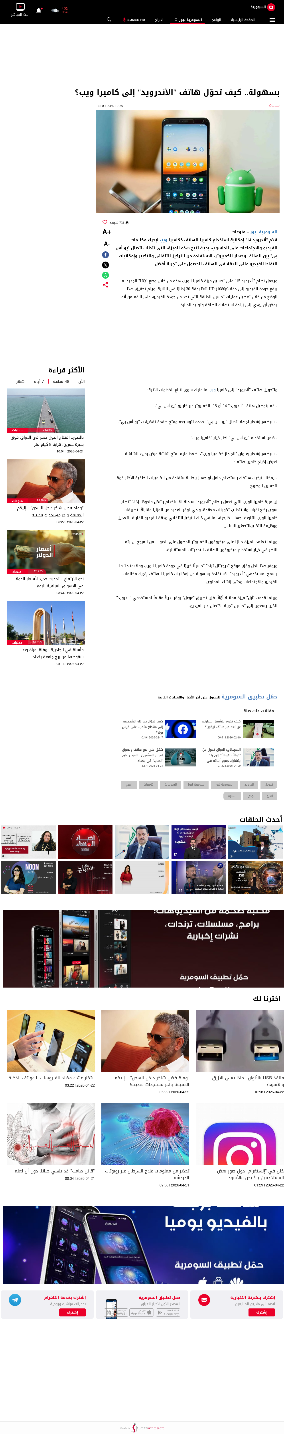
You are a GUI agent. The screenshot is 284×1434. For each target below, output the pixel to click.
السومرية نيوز (188, 20)
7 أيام (39, 381)
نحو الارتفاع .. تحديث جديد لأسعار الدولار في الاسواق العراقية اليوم (49, 582)
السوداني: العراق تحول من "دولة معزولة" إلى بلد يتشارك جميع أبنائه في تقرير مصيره (221, 758)
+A (106, 232)
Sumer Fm (136, 20)
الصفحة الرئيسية (243, 20)
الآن (81, 381)
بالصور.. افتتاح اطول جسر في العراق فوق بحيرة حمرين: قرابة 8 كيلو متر (47, 441)
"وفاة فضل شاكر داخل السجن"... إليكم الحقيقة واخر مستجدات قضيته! (50, 511)
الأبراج (159, 20)
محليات (17, 430)
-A (107, 244)
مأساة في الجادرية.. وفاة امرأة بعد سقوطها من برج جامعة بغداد (53, 653)
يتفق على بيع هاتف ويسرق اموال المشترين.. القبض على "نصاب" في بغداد (142, 755)
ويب (163, 240)
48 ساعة (61, 381)
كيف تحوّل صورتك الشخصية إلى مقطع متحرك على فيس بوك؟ (142, 727)
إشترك (72, 1312)
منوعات (17, 501)
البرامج (216, 20)
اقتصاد (17, 571)
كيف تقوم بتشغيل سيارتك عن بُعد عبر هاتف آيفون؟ (221, 724)
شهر (20, 381)
